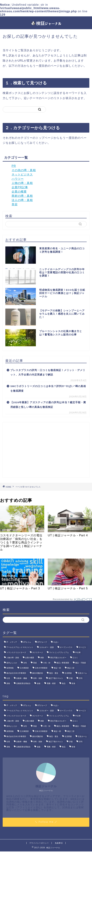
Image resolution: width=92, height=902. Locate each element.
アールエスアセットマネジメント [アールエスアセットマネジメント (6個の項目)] (19, 647)
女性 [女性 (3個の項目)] (25, 663)
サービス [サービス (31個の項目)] (82, 647)
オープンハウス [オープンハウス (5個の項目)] (66, 647)
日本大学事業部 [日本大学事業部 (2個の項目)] (41, 668)
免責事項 (59, 843)
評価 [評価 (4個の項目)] (71, 678)
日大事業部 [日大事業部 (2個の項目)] (24, 668)
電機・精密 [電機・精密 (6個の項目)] (51, 683)
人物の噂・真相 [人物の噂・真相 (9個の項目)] (12, 658)
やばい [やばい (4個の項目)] (56, 642)
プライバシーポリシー (39, 843)
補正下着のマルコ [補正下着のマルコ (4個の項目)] (55, 678)
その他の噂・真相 (24, 170)
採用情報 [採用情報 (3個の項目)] (10, 668)
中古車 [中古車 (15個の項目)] (78, 652)
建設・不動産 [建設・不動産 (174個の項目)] (80, 663)
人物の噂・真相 (22, 183)
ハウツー (18, 178)
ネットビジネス (22, 174)
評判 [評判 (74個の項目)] (80, 678)
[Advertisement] (46, 450)
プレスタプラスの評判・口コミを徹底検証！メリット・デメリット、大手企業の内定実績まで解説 (47, 372)
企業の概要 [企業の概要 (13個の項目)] (29, 658)
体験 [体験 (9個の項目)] (42, 658)
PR (14, 165)
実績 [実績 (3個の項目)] (35, 663)
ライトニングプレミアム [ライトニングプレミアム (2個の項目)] (59, 652)
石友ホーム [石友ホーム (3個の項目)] (82, 673)
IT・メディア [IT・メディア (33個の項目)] (11, 642)
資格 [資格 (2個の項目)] (8, 683)
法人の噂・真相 (22, 200)
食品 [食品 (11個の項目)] (63, 683)
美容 (15, 204)
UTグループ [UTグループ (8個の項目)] (42, 642)
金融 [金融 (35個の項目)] (38, 683)
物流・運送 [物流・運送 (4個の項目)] (53, 673)
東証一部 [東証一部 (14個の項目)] (57, 668)
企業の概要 (19, 191)
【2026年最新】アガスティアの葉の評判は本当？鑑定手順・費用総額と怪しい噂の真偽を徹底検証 (48, 404)
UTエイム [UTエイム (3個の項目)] (27, 642)
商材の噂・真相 (22, 195)
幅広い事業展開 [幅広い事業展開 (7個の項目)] (63, 663)
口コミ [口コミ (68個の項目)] (75, 658)
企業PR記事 (20, 187)
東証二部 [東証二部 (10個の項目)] (70, 668)
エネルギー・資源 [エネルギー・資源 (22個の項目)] (46, 647)
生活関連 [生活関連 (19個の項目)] (68, 673)
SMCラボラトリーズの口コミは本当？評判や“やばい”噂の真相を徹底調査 (48, 388)
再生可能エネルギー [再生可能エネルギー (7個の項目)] (58, 658)
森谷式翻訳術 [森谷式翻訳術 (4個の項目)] (37, 673)
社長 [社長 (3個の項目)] (8, 678)
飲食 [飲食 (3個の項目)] (73, 683)
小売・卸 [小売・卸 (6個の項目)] (46, 663)
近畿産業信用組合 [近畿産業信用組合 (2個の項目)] (23, 683)
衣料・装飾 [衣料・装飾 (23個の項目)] (37, 678)
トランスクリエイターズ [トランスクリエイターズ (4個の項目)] (16, 652)
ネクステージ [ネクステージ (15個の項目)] (37, 652)
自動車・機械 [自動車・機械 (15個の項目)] (21, 678)
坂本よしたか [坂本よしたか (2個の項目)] (11, 663)
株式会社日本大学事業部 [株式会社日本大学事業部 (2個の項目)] (16, 673)
